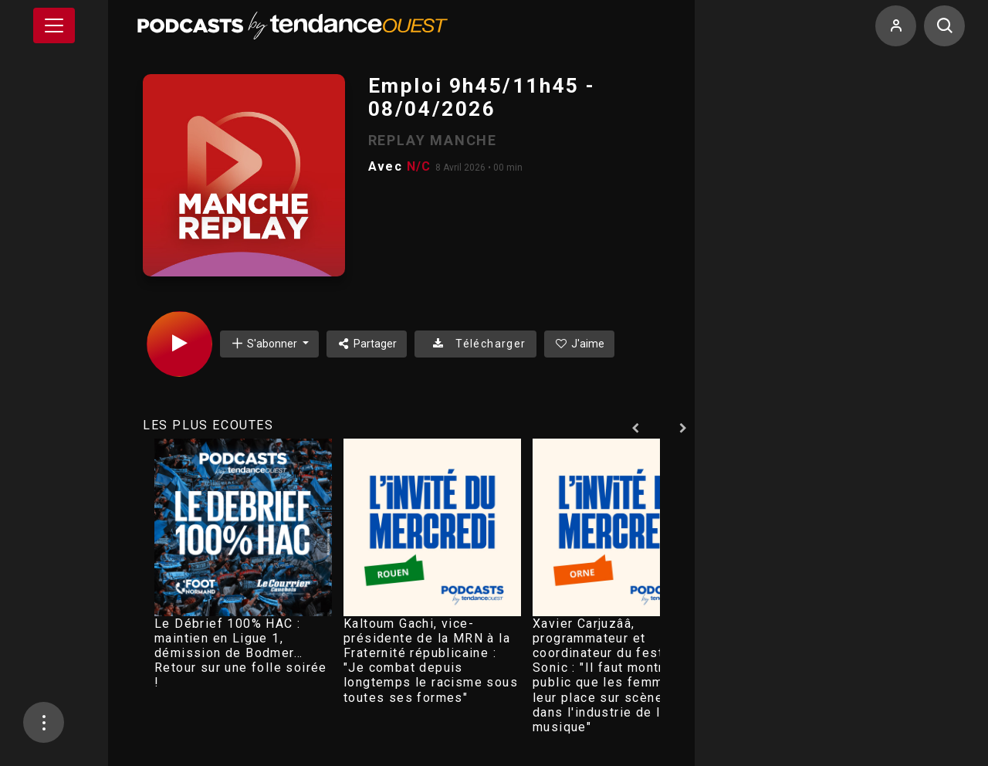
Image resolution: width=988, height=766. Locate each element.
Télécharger (475, 343)
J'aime (579, 343)
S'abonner (264, 343)
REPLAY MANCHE (432, 140)
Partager (367, 343)
